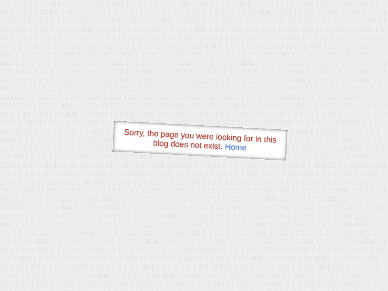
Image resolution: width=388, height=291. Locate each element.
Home (236, 147)
